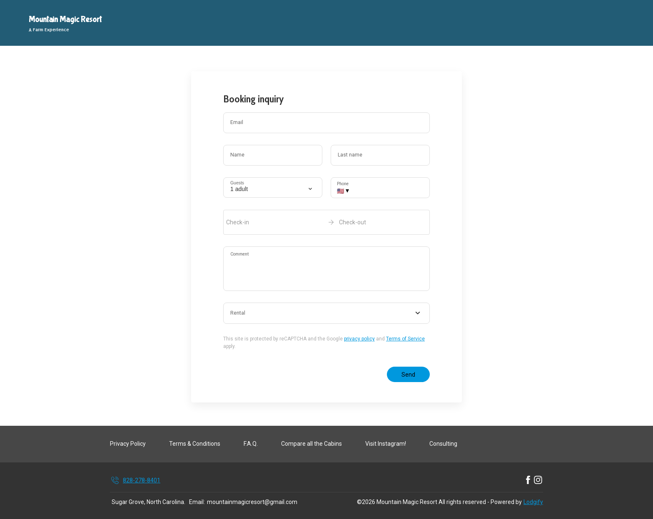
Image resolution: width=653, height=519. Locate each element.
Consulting (443, 443)
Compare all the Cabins (311, 443)
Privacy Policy (128, 443)
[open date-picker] (326, 222)
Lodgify (533, 502)
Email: (197, 502)
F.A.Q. (251, 443)
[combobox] (326, 313)
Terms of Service (405, 339)
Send (408, 374)
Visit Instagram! (385, 443)
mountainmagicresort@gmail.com (252, 502)
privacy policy (359, 339)
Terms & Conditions (194, 443)
